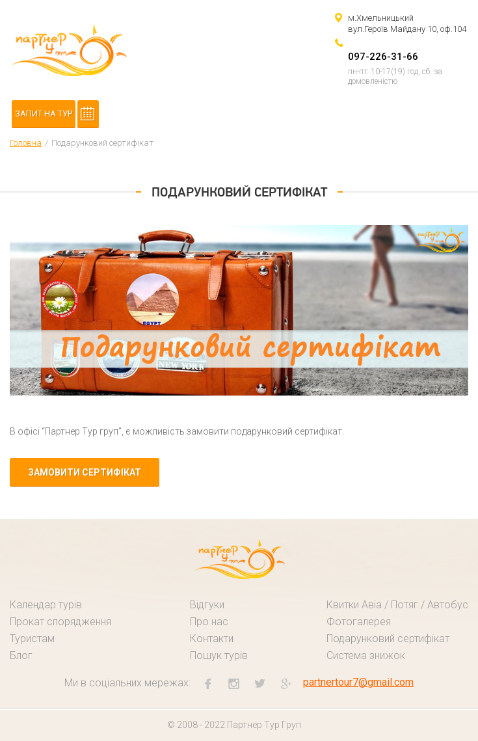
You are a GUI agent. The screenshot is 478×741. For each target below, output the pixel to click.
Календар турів (46, 605)
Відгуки (207, 605)
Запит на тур (43, 113)
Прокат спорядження (60, 621)
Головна (26, 143)
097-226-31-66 (383, 56)
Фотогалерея (358, 621)
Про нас (209, 621)
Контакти (211, 638)
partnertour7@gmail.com (358, 682)
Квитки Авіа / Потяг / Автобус (397, 605)
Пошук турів (219, 655)
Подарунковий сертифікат (387, 638)
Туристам (32, 638)
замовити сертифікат (84, 472)
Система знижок (365, 655)
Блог (21, 655)
